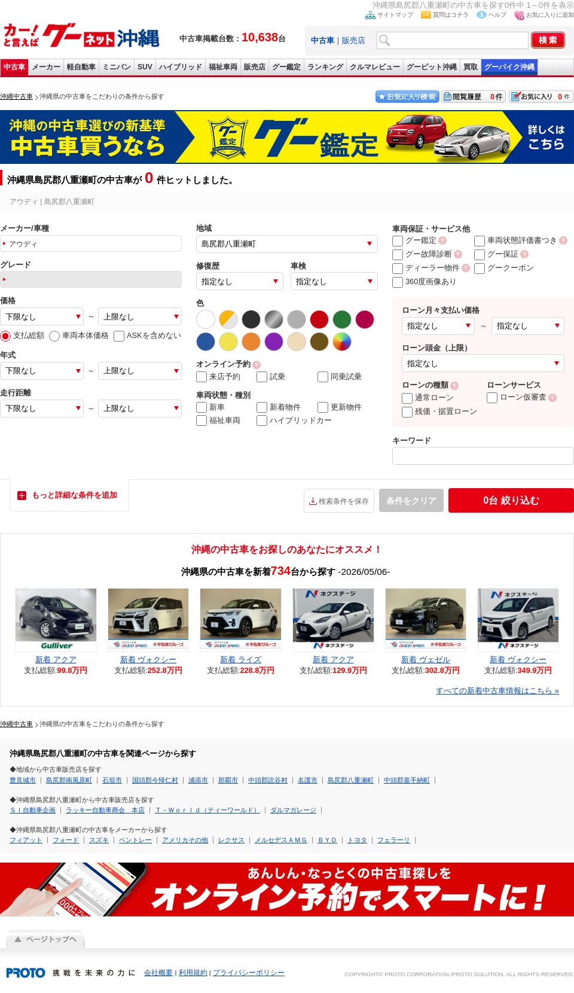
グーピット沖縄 (432, 67)
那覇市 (228, 780)
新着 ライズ (240, 659)
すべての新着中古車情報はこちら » (497, 690)
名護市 (307, 780)
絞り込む (511, 500)
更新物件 (339, 407)
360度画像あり (424, 281)
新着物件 (279, 407)
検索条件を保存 (344, 501)
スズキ (99, 839)
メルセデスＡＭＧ (281, 839)
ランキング (325, 67)
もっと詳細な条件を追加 (74, 495)
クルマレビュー (375, 67)
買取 (470, 67)
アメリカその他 (185, 839)
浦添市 (198, 780)
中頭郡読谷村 (268, 780)
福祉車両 (223, 67)
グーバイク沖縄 (509, 67)
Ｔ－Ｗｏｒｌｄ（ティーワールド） (207, 810)
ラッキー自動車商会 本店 (105, 810)
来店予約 (218, 376)
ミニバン (116, 67)
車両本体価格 (79, 335)
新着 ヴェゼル (425, 659)
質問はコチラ (451, 14)
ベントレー (135, 839)
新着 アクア (56, 659)
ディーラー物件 (426, 267)
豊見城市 (23, 780)
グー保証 (496, 253)
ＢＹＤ (327, 839)
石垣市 (112, 780)
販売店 (353, 40)
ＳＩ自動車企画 (33, 810)
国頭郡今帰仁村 (155, 780)
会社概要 (158, 972)
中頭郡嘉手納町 (407, 780)
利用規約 (193, 972)
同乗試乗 (339, 376)
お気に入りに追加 (550, 14)
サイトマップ (395, 14)
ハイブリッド (180, 67)
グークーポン (504, 267)
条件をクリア (411, 500)
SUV (145, 67)
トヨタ (357, 839)
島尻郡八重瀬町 (351, 780)
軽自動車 (81, 67)
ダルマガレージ (293, 810)
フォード (66, 839)
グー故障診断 (422, 253)
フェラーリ (393, 839)
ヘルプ (497, 14)
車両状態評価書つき (515, 240)
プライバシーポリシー (249, 972)
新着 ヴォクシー (148, 659)
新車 (210, 407)
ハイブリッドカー (294, 420)
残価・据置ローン (439, 411)
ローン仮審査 (516, 396)
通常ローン (428, 397)
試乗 (271, 376)
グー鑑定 (286, 67)
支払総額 (22, 335)
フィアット (26, 839)
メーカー (46, 67)
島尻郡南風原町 (69, 780)
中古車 (14, 67)
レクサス (231, 839)
